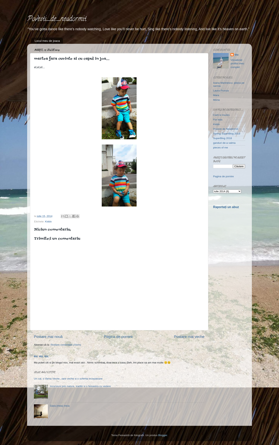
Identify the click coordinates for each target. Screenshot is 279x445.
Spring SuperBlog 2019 (226, 133)
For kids (217, 119)
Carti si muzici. (221, 115)
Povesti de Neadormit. (226, 128)
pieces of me (220, 147)
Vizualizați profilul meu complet (237, 64)
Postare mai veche (189, 337)
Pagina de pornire (118, 337)
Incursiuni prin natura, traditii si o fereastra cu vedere (80, 386)
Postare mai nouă (48, 337)
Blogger (162, 435)
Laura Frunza (221, 90)
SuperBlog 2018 (222, 138)
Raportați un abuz (226, 207)
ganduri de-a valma (224, 142)
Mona (216, 99)
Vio (236, 54)
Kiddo (48, 221)
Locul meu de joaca (47, 40)
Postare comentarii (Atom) (66, 344)
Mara (216, 95)
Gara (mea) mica (59, 405)
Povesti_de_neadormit (56, 19)
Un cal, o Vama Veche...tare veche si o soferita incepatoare (68, 378)
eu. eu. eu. (41, 356)
